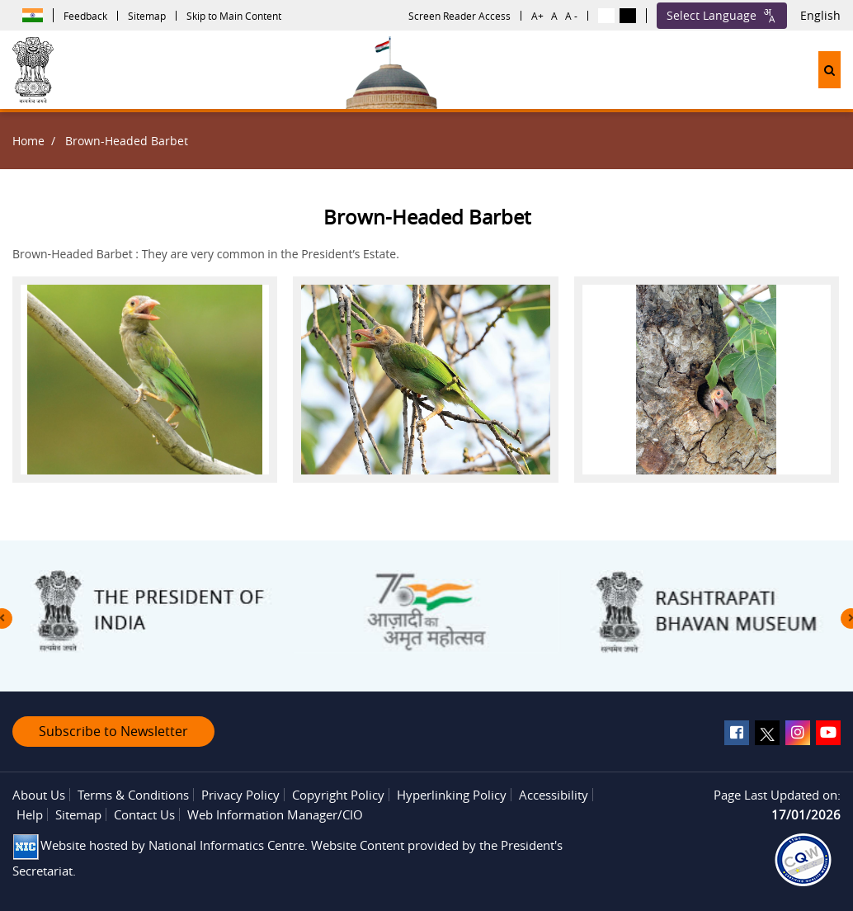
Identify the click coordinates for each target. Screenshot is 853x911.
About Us (38, 794)
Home (28, 141)
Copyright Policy (338, 794)
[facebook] (736, 732)
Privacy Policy (240, 794)
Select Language (722, 15)
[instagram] (797, 732)
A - (571, 16)
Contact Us (144, 814)
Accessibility (553, 794)
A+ (537, 16)
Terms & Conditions (133, 794)
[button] (829, 69)
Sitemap (147, 16)
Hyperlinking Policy (452, 794)
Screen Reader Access (459, 16)
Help (29, 814)
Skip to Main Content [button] (233, 16)
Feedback (85, 16)
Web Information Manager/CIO (275, 814)
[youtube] (828, 732)
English (820, 15)
